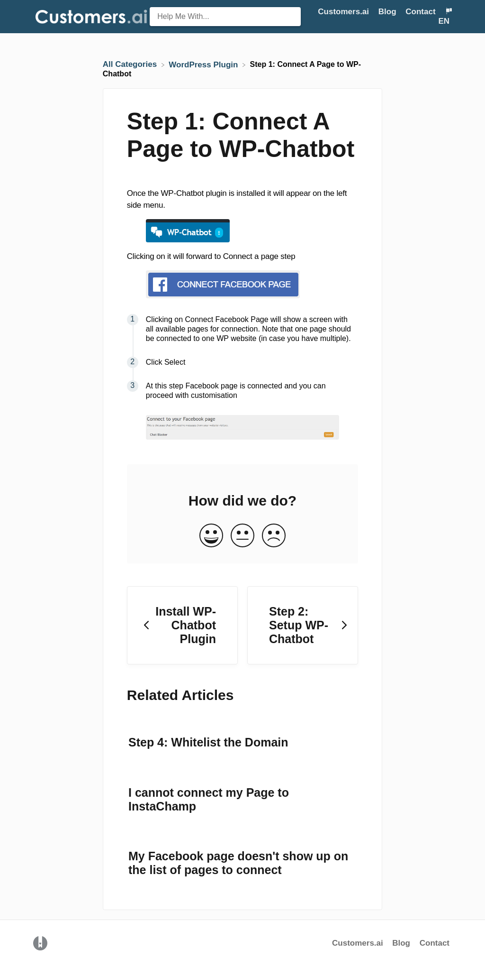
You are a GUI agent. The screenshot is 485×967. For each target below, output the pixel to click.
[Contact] (421, 11)
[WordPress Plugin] (204, 64)
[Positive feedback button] (211, 536)
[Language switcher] (445, 16)
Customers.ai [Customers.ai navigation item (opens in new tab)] (344, 11)
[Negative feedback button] (273, 536)
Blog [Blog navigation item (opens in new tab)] (388, 11)
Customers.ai (357, 943)
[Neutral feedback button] (242, 536)
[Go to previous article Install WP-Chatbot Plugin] (182, 625)
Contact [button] (420, 11)
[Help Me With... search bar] (225, 16)
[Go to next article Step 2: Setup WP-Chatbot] (302, 625)
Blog (402, 943)
